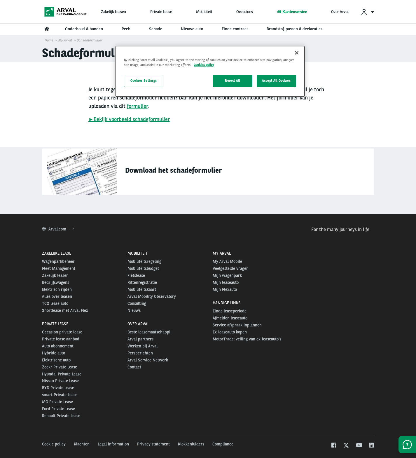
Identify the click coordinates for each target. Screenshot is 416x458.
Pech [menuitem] (126, 29)
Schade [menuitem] (155, 29)
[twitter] (346, 446)
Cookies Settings (143, 80)
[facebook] (333, 446)
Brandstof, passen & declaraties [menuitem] (294, 29)
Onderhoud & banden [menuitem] (84, 29)
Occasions (244, 11)
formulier (137, 106)
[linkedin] (371, 446)
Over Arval (340, 11)
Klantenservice (292, 11)
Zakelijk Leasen (113, 11)
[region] (210, 71)
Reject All (232, 80)
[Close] (296, 52)
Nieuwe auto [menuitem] (192, 29)
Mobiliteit (204, 11)
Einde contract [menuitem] (235, 29)
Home (48, 40)
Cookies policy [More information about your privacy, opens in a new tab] (204, 65)
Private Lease (161, 11)
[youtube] (358, 446)
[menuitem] (367, 11)
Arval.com (58, 229)
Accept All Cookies (276, 80)
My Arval (65, 40)
